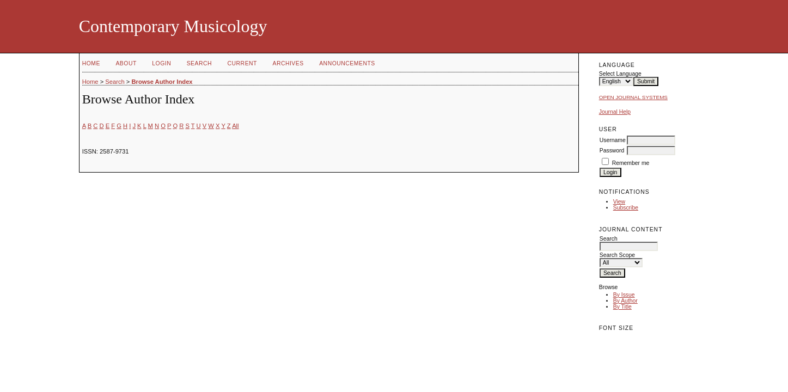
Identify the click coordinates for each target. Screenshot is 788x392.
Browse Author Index (161, 81)
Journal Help (615, 112)
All (235, 125)
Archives (287, 63)
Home (91, 63)
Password (612, 151)
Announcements (347, 63)
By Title (622, 307)
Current (242, 63)
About (125, 63)
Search (199, 63)
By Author (625, 301)
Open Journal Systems (633, 97)
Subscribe (625, 208)
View (619, 202)
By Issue (624, 295)
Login (161, 63)
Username (613, 140)
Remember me (631, 163)
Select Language (620, 74)
